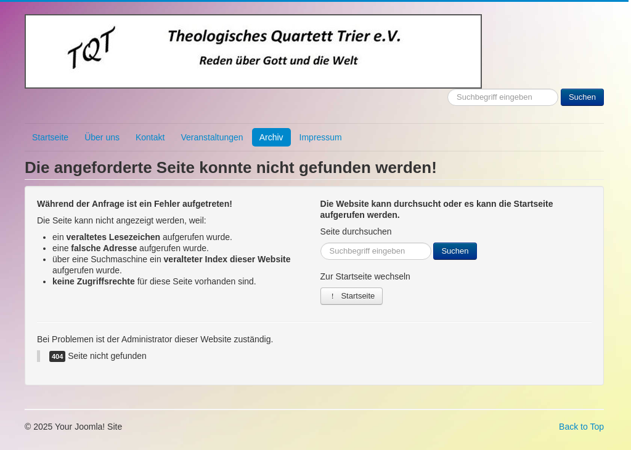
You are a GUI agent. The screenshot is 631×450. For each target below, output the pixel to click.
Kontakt (150, 137)
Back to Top (581, 427)
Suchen (582, 97)
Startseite (50, 137)
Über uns (102, 137)
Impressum (320, 137)
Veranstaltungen (212, 137)
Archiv (271, 137)
